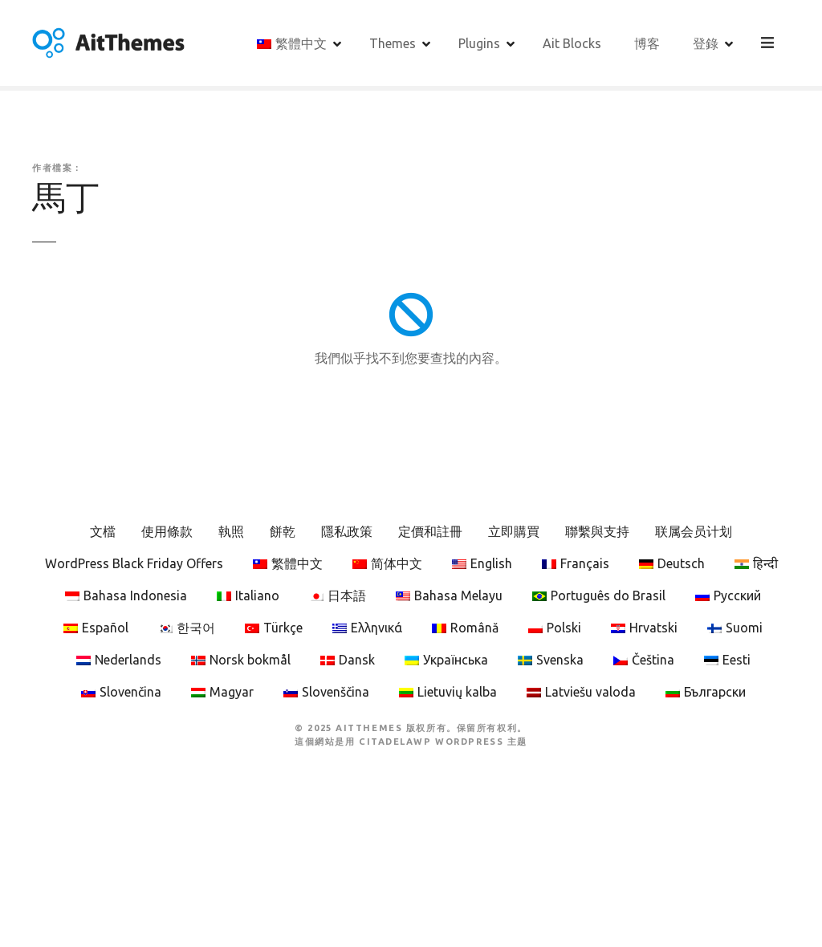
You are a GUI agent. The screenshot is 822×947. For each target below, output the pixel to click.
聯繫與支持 (597, 531)
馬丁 (66, 197)
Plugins (481, 42)
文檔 (103, 531)
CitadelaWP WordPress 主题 (443, 741)
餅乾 (282, 531)
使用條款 (167, 531)
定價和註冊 (430, 531)
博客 (648, 42)
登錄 (707, 42)
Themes (394, 42)
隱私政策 (346, 531)
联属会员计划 (693, 531)
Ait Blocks (573, 42)
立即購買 (513, 531)
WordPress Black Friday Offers (134, 563)
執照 (231, 531)
